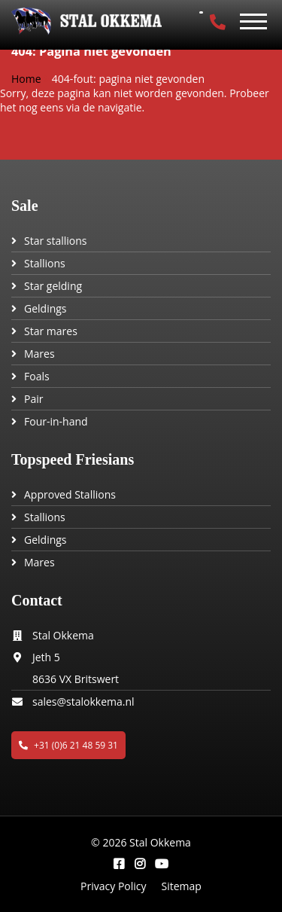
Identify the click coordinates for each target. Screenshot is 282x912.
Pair (33, 399)
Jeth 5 (46, 657)
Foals (37, 376)
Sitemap (182, 886)
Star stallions (55, 240)
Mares (39, 353)
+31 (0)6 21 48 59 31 (68, 745)
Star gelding (53, 286)
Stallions (44, 263)
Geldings (45, 308)
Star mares (50, 331)
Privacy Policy (113, 886)
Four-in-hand (56, 421)
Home (26, 79)
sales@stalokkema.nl (83, 701)
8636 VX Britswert (75, 679)
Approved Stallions (70, 494)
